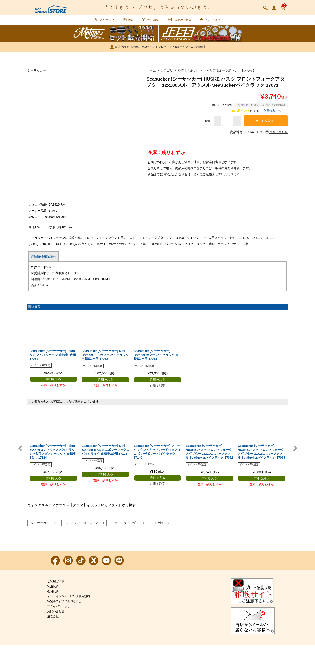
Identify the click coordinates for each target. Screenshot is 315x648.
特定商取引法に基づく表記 (64, 604)
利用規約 (53, 589)
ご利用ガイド (55, 584)
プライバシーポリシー (61, 609)
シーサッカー (36, 73)
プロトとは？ (215, 21)
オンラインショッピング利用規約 (68, 599)
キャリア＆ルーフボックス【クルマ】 (230, 73)
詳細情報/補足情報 (43, 259)
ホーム (151, 73)
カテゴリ (167, 73)
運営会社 (53, 619)
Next (295, 451)
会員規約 (53, 594)
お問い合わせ (55, 614)
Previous (20, 451)
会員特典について (275, 113)
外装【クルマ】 (188, 73)
